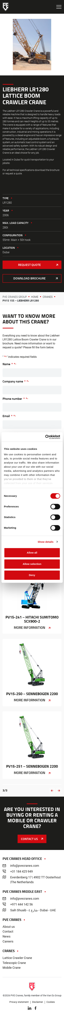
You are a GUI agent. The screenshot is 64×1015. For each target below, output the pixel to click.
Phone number (15, 398)
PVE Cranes (6, 7)
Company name (16, 381)
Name (9, 364)
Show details (46, 541)
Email (9, 416)
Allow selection (32, 563)
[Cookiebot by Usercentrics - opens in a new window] (45, 437)
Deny (32, 575)
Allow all (32, 552)
